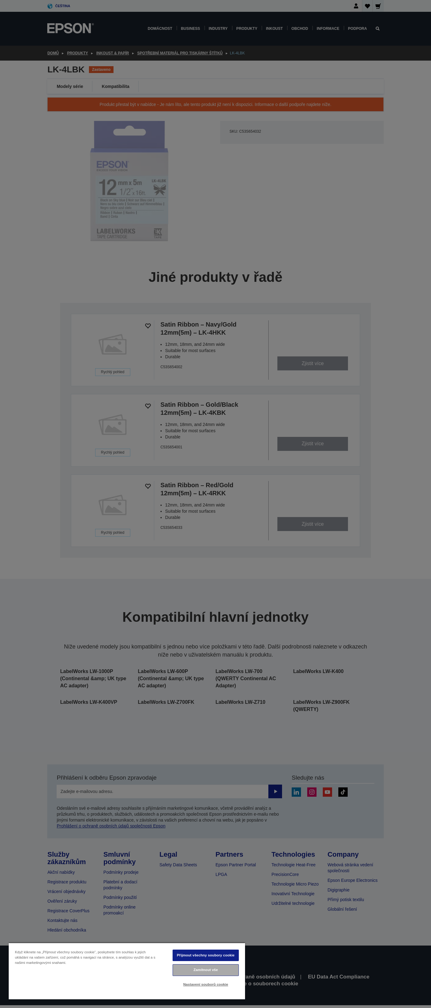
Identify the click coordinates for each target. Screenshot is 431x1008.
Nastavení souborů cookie (205, 984)
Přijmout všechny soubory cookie (206, 955)
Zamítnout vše (205, 970)
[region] (127, 970)
